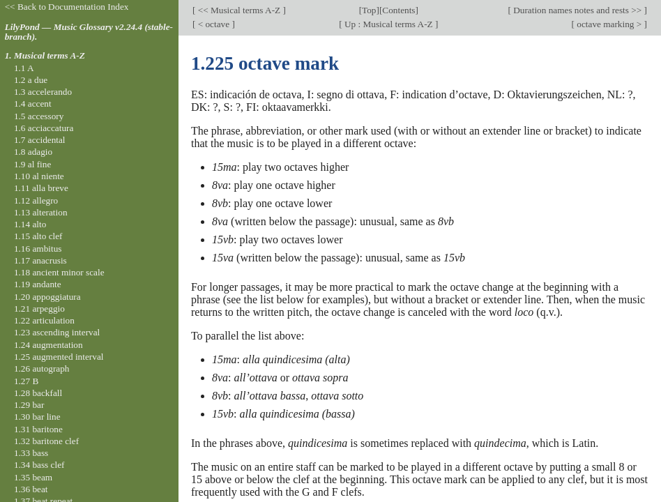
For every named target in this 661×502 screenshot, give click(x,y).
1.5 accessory (38, 116)
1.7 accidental (40, 140)
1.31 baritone (38, 429)
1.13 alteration (41, 212)
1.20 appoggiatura (47, 296)
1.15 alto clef (38, 236)
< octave (213, 24)
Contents (398, 10)
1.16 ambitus (38, 248)
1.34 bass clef (39, 464)
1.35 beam (33, 477)
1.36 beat (31, 489)
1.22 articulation (44, 320)
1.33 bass (31, 453)
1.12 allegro (36, 200)
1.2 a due (30, 80)
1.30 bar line (37, 416)
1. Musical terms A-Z (45, 55)
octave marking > (609, 24)
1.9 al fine (32, 164)
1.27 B (26, 381)
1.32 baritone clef (46, 441)
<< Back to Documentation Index (67, 6)
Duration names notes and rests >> (577, 10)
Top (369, 10)
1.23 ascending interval (57, 332)
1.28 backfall (38, 393)
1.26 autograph (42, 368)
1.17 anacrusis (40, 260)
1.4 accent (33, 103)
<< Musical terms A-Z (238, 10)
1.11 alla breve (41, 188)
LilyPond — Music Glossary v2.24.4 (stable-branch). (89, 32)
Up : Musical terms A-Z (388, 24)
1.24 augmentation (48, 345)
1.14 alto (30, 224)
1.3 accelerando (43, 91)
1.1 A (24, 68)
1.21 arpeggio (39, 308)
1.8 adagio (33, 151)
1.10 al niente (39, 176)
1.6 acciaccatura (43, 128)
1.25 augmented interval (59, 356)
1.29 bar (29, 405)
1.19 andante (37, 284)
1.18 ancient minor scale (59, 272)
